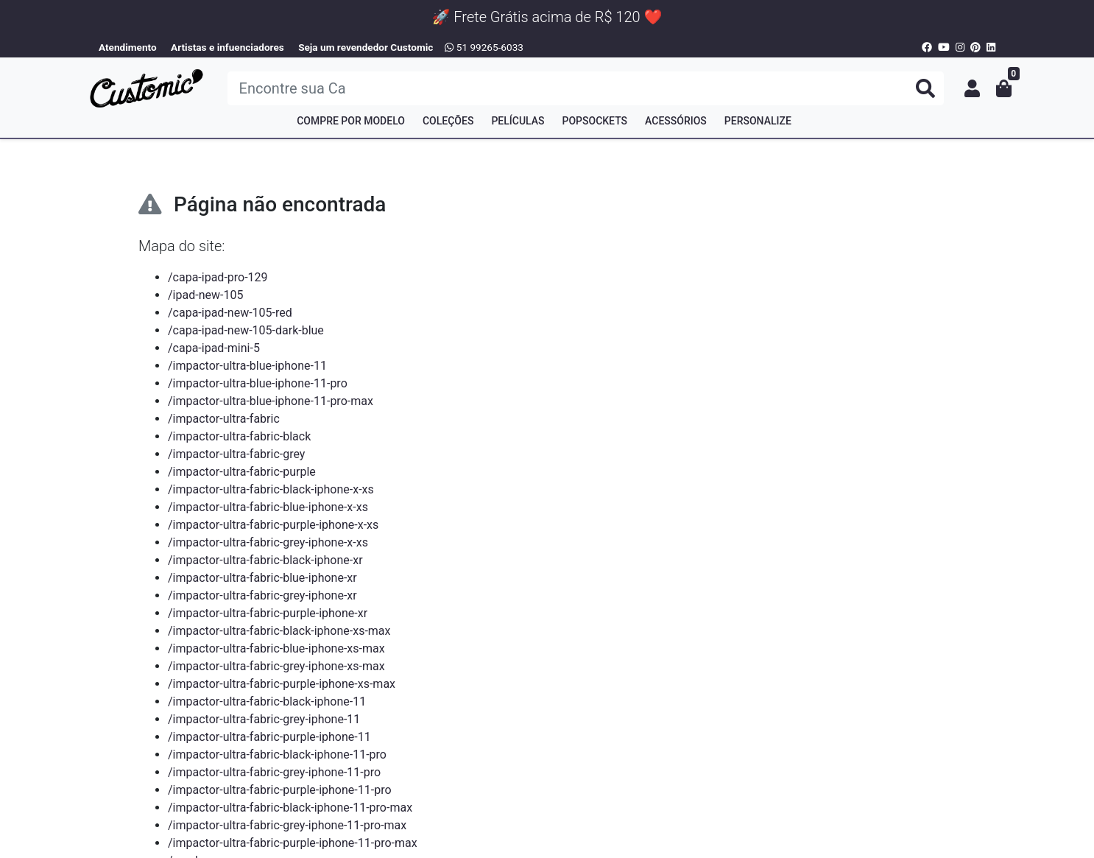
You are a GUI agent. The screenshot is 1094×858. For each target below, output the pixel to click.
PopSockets (595, 121)
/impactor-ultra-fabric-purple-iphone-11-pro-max (292, 843)
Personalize (757, 121)
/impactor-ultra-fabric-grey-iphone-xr (262, 595)
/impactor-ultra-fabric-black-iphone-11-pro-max (290, 808)
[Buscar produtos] (585, 88)
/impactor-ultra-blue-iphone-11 (247, 366)
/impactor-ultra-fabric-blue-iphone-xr (262, 578)
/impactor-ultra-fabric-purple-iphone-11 (269, 737)
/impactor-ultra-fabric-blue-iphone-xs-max (276, 648)
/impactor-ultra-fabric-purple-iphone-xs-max (281, 684)
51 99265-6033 (484, 47)
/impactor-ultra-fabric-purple (242, 472)
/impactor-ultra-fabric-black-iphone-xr (265, 560)
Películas (517, 121)
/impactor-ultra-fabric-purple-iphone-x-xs (273, 525)
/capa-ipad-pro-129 (218, 277)
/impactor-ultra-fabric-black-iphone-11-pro (277, 755)
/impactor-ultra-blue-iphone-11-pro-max (270, 401)
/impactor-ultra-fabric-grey (236, 454)
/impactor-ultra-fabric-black (239, 436)
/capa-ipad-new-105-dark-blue (246, 330)
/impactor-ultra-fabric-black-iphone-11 (267, 701)
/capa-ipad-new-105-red (230, 313)
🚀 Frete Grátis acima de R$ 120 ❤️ (547, 17)
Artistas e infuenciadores (227, 47)
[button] (972, 88)
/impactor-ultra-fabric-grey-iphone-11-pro (274, 772)
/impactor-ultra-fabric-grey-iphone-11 (264, 719)
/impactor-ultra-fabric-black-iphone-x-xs (271, 489)
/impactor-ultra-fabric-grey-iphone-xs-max (276, 666)
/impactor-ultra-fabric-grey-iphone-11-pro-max (287, 825)
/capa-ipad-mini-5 (214, 348)
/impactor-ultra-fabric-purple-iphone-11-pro (280, 790)
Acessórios (676, 121)
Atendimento (128, 47)
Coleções (448, 121)
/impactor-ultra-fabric (224, 419)
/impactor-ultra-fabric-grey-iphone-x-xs (268, 542)
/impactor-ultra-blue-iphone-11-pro (257, 383)
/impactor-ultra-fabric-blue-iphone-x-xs (268, 507)
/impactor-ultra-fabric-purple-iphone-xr (267, 613)
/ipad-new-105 (205, 295)
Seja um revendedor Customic (365, 47)
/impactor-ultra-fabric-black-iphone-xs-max (279, 631)
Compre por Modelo (351, 121)
